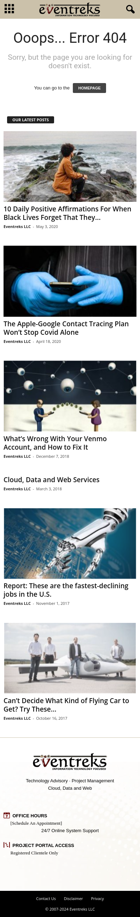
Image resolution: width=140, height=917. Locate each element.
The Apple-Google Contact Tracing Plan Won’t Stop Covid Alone (66, 328)
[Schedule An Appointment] (36, 823)
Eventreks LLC (17, 226)
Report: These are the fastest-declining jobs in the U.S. (66, 590)
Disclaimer (73, 898)
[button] (129, 9)
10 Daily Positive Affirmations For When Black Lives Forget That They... (68, 213)
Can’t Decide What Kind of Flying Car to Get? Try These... (66, 705)
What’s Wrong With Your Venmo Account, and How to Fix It (55, 443)
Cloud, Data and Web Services (52, 479)
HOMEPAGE (89, 88)
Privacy (97, 898)
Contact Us (46, 898)
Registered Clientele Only (34, 852)
